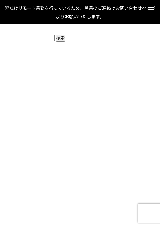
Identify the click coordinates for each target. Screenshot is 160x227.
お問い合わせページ (135, 8)
